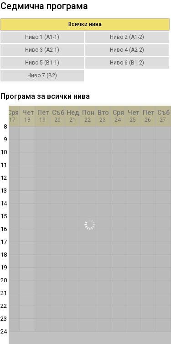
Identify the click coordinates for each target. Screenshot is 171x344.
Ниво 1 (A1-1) (42, 37)
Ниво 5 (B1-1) (42, 62)
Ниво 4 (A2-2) (127, 50)
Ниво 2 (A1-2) (127, 37)
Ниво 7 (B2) (42, 75)
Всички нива (85, 24)
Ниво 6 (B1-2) (127, 62)
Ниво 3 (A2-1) (42, 50)
